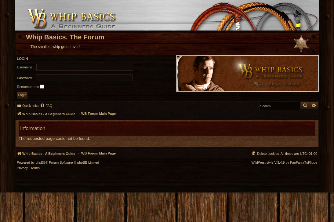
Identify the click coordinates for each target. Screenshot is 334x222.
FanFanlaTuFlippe (303, 162)
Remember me (30, 87)
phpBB (40, 162)
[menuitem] (46, 105)
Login (22, 58)
